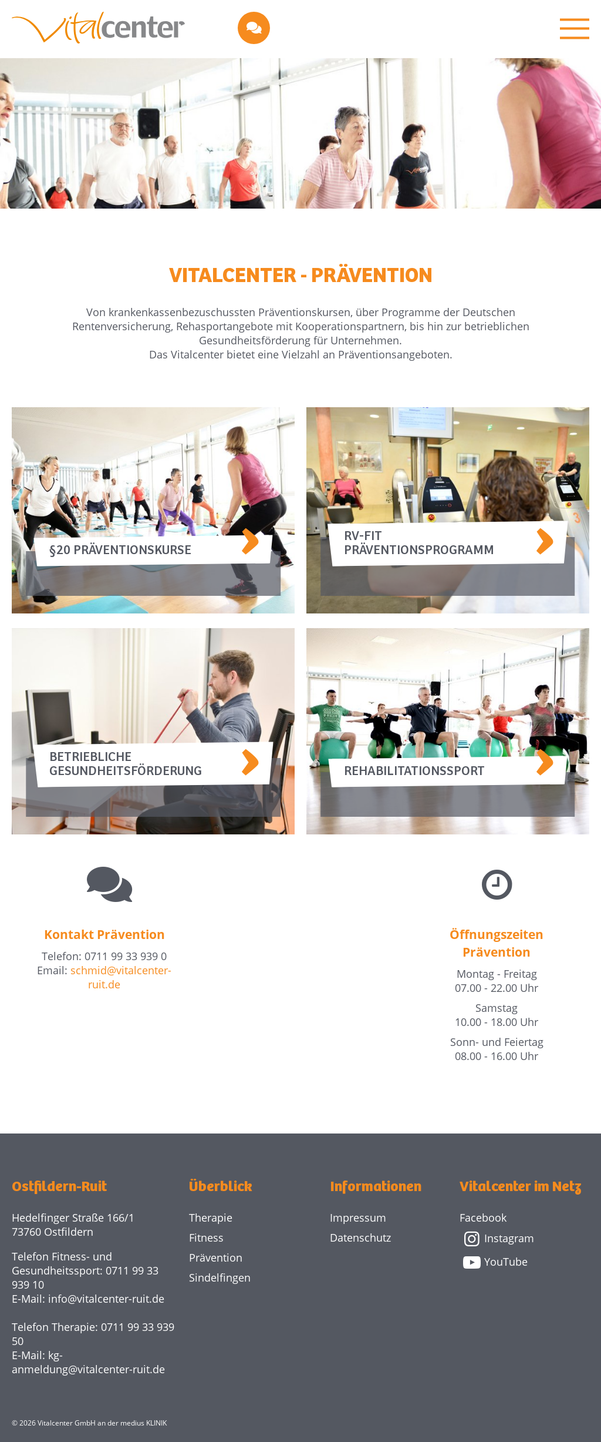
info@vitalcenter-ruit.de (106, 1299)
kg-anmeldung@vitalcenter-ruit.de (88, 1362)
